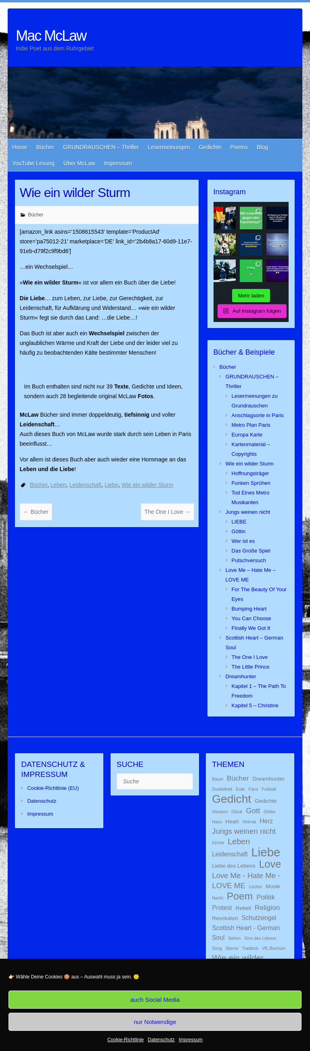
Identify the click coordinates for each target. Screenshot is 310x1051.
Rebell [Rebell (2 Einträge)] (243, 908)
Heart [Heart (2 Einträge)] (232, 821)
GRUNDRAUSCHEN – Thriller (101, 147)
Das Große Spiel (251, 551)
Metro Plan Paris (251, 425)
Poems (239, 147)
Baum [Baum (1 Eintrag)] (217, 779)
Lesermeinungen (169, 147)
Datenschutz (161, 1040)
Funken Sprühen (251, 483)
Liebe (111, 485)
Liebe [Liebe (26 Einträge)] (266, 852)
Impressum (191, 1040)
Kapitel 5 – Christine (255, 705)
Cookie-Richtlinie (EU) (53, 788)
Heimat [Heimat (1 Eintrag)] (249, 821)
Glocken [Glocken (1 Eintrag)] (220, 811)
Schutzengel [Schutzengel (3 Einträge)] (258, 917)
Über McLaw (79, 163)
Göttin (239, 531)
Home (19, 147)
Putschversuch (249, 560)
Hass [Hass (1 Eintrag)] (217, 821)
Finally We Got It (251, 628)
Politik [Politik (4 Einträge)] (265, 897)
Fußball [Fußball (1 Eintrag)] (269, 789)
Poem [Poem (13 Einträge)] (240, 896)
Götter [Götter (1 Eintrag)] (270, 811)
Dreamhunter (241, 676)
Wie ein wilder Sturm (147, 485)
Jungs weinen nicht (248, 512)
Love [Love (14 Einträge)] (270, 864)
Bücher (45, 147)
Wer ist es (243, 541)
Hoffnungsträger (250, 473)
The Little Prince (251, 667)
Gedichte (210, 147)
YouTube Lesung (33, 163)
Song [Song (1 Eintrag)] (217, 948)
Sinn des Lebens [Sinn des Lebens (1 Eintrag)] (260, 938)
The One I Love (168, 512)
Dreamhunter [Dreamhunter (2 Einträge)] (268, 779)
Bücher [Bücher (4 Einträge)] (238, 778)
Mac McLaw (51, 35)
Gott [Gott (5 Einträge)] (253, 810)
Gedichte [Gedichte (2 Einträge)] (266, 801)
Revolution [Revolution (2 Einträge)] (225, 918)
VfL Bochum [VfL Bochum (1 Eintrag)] (273, 948)
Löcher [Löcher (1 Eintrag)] (255, 886)
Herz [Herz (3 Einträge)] (266, 821)
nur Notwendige (155, 1021)
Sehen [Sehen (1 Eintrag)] (234, 938)
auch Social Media (155, 999)
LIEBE (239, 522)
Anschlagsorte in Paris (258, 415)
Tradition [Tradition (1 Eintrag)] (250, 948)
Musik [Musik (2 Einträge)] (273, 886)
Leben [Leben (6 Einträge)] (239, 841)
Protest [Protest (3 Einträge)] (222, 907)
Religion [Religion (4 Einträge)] (267, 908)
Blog (262, 147)
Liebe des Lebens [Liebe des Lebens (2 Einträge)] (234, 866)
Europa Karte (247, 435)
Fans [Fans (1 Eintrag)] (253, 789)
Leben (58, 485)
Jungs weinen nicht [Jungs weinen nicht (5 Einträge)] (244, 831)
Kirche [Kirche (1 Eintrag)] (218, 842)
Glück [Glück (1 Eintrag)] (236, 811)
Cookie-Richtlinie (125, 1040)
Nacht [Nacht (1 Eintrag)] (217, 897)
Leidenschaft (85, 485)
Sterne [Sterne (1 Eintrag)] (232, 948)
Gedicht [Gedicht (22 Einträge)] (231, 798)
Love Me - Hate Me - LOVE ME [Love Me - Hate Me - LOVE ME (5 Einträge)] (246, 880)
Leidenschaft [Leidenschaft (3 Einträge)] (230, 854)
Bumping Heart (249, 609)
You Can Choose (251, 618)
